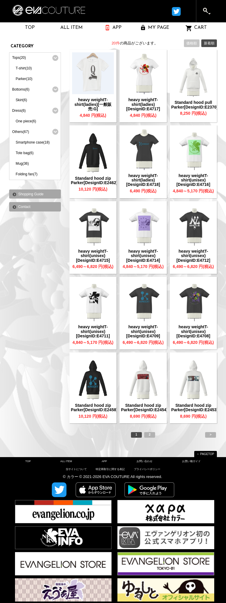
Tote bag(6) (25, 153)
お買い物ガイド (191, 461)
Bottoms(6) (20, 89)
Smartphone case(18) (32, 142)
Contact (24, 207)
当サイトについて (76, 469)
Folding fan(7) (26, 174)
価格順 (191, 43)
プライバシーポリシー (147, 469)
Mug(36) (22, 163)
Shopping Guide (31, 194)
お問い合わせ (144, 461)
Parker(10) (24, 79)
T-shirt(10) (24, 68)
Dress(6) (19, 111)
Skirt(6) (21, 100)
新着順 (209, 43)
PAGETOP (207, 454)
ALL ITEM (66, 461)
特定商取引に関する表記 (110, 469)
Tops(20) (19, 58)
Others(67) (20, 132)
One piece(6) (26, 121)
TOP (28, 461)
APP (104, 461)
